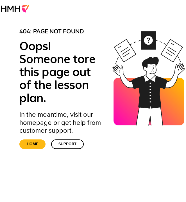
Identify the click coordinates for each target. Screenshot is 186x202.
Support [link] (67, 144)
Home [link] (32, 144)
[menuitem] (16, 8)
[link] (16, 8)
